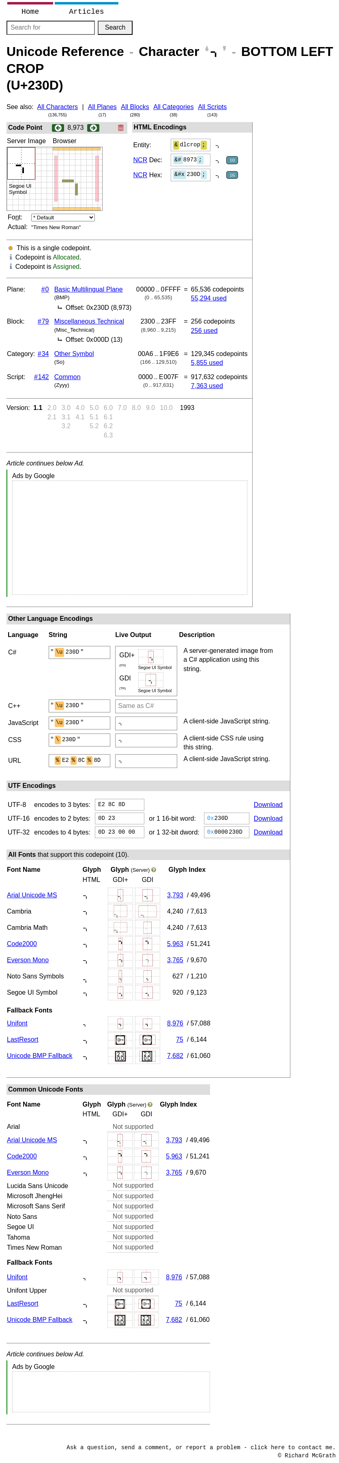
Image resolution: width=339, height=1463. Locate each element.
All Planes (102, 106)
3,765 (175, 960)
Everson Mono (28, 960)
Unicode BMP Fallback (40, 1055)
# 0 (45, 289)
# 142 (41, 376)
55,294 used (209, 298)
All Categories (173, 106)
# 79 (43, 321)
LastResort (22, 1039)
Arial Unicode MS (32, 895)
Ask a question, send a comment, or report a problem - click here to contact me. (201, 1447)
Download (268, 804)
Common (67, 376)
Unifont (17, 1023)
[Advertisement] (130, 537)
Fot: (15, 217)
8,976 (175, 1023)
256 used (204, 330)
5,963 (175, 943)
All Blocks (135, 106)
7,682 (175, 1055)
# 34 (43, 353)
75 (179, 1039)
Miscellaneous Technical (89, 321)
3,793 (175, 895)
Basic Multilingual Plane (88, 289)
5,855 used (207, 362)
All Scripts (212, 106)
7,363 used (207, 385)
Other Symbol (74, 353)
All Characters (57, 106)
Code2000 (22, 943)
